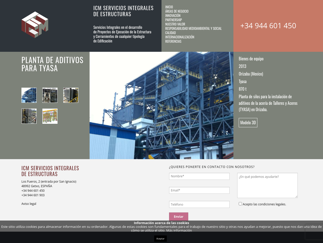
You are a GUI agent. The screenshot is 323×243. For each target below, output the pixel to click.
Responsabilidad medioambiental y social (193, 28)
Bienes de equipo (251, 59)
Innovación (172, 15)
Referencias (173, 41)
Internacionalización (179, 36)
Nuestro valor (175, 24)
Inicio (169, 6)
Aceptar (160, 238)
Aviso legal (28, 204)
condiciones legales (271, 204)
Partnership (173, 19)
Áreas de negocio (177, 11)
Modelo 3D (248, 122)
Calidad (170, 32)
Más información (179, 230)
